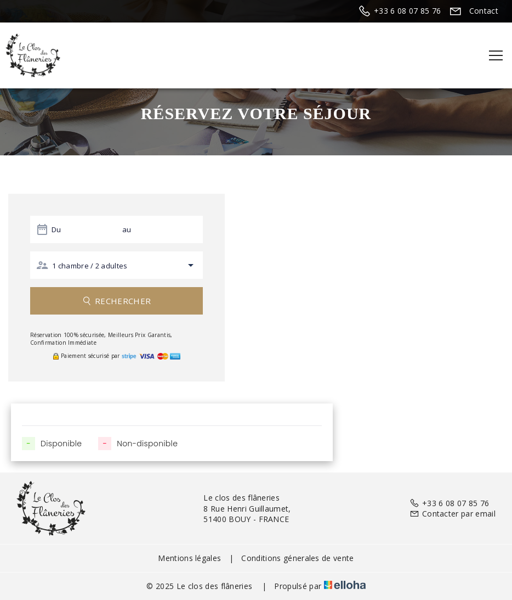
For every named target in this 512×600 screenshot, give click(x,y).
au (127, 229)
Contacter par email (452, 513)
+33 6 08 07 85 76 (449, 503)
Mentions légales (189, 558)
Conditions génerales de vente (297, 558)
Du (56, 229)
